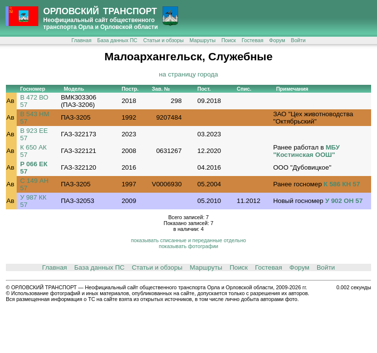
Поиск (228, 40)
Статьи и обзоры (163, 40)
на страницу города (188, 74)
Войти (298, 40)
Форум (277, 40)
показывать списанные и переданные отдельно (188, 240)
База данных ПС (117, 40)
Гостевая (252, 40)
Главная (82, 40)
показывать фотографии (188, 246)
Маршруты (202, 40)
